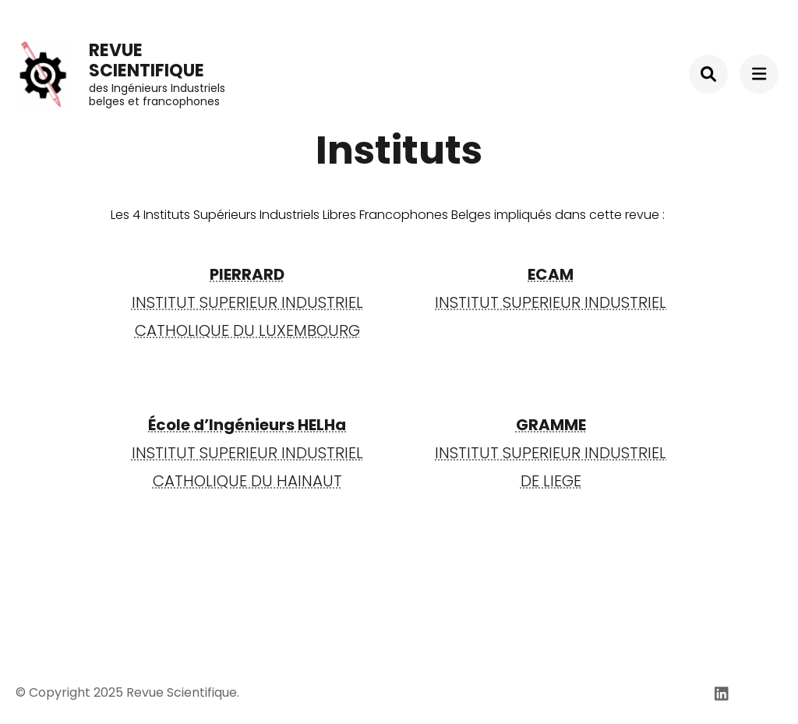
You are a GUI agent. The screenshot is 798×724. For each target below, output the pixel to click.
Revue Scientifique (146, 60)
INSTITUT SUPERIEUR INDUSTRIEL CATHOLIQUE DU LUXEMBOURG (247, 302)
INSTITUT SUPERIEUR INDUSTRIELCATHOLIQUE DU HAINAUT (247, 453)
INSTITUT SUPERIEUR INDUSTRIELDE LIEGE (550, 453)
